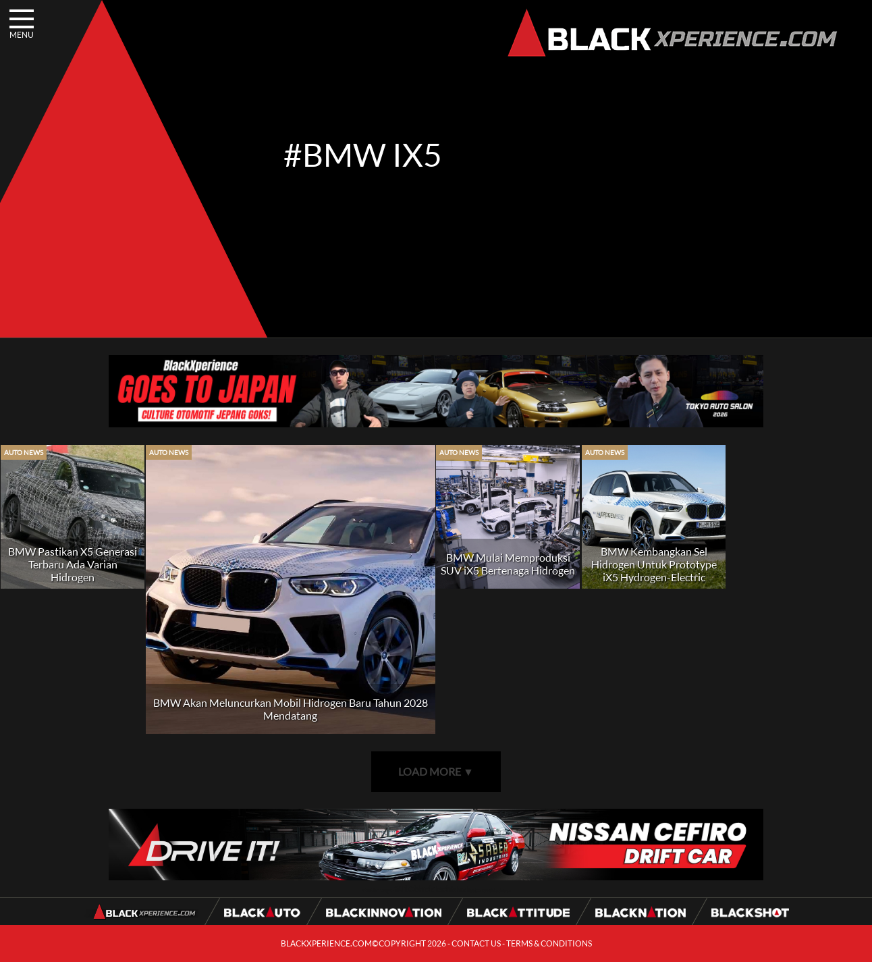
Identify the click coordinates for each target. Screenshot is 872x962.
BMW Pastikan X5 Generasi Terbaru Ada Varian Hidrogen (72, 564)
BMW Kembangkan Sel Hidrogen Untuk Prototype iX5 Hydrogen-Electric (654, 564)
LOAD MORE (436, 771)
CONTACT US (476, 943)
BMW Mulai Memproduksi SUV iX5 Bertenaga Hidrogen (508, 564)
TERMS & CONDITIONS (549, 943)
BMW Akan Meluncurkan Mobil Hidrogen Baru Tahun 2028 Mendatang (290, 709)
